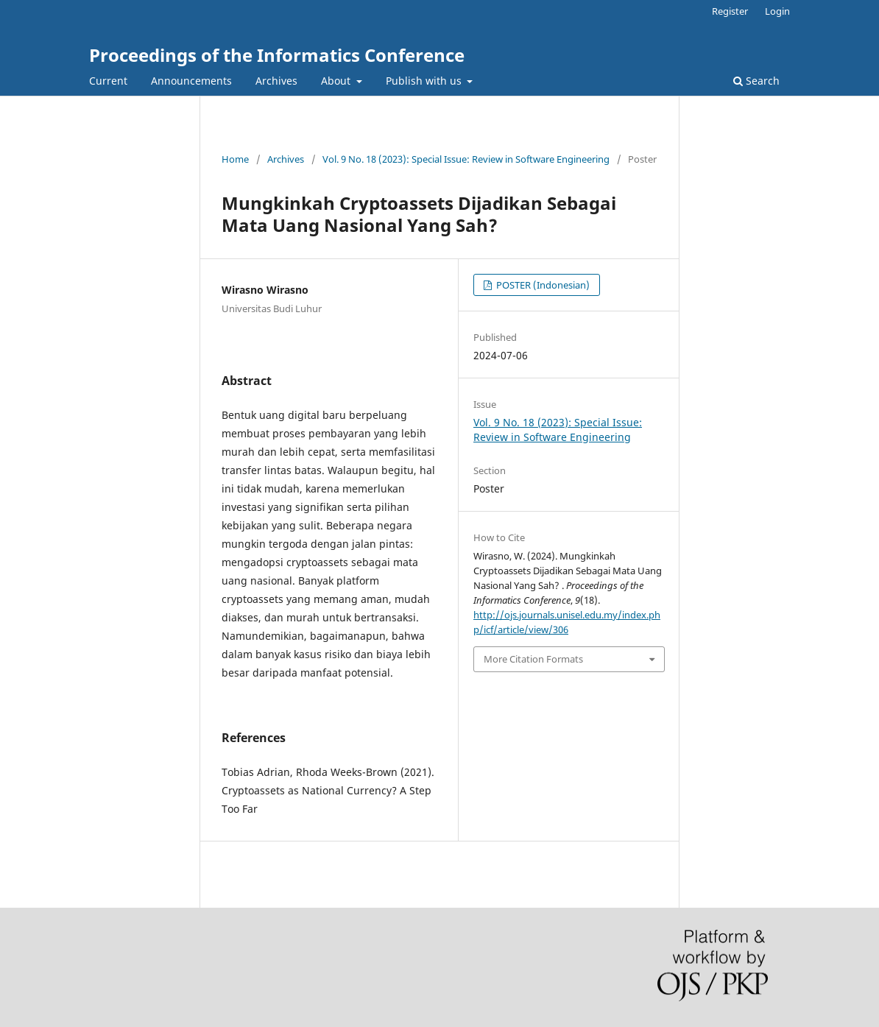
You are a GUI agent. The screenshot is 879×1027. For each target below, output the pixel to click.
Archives (276, 81)
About (337, 81)
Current (108, 81)
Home (235, 159)
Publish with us (425, 81)
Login (777, 11)
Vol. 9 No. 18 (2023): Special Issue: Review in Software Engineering (466, 159)
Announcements (191, 81)
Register (730, 11)
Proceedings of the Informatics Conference (277, 55)
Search (756, 81)
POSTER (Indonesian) (542, 285)
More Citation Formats (533, 659)
